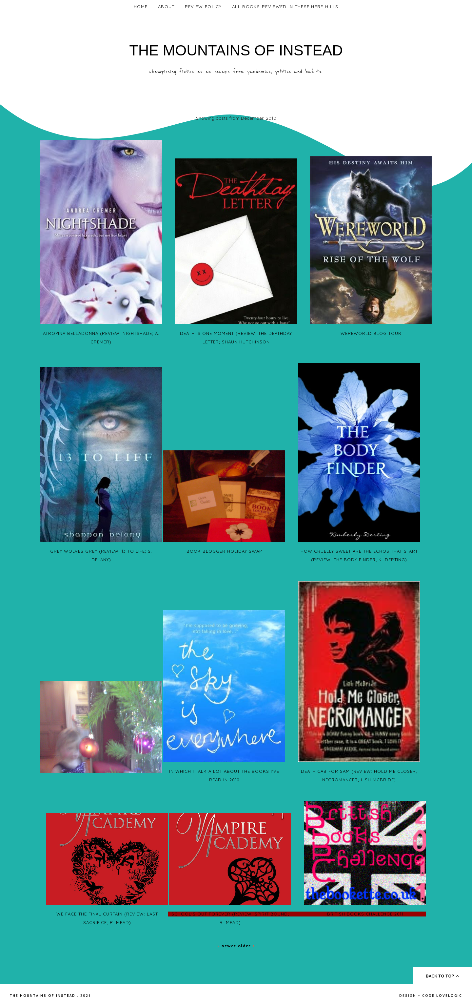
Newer (227, 945)
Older (246, 945)
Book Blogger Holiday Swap (224, 551)
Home (141, 6)
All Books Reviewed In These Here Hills (285, 6)
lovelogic (449, 996)
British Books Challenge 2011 (365, 913)
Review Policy (203, 6)
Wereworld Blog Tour (371, 333)
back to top (443, 975)
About (166, 6)
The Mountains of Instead (236, 50)
